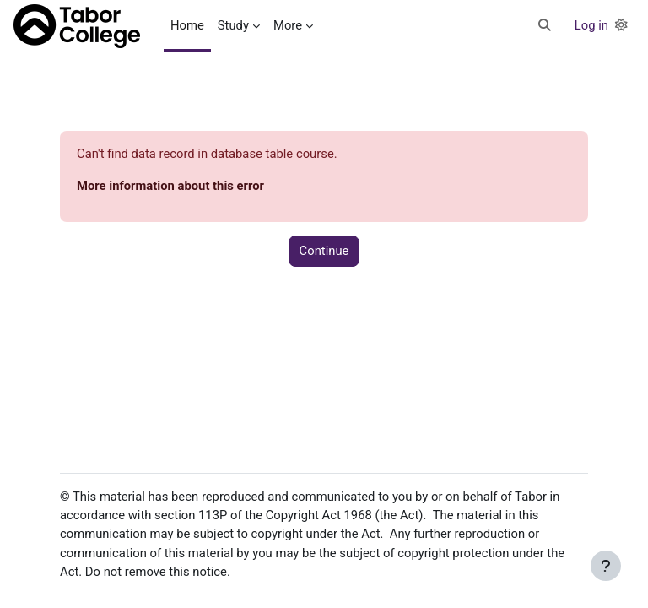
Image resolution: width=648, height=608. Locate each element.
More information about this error (170, 185)
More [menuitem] (287, 25)
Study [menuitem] (233, 25)
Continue (324, 250)
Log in (591, 25)
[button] (544, 26)
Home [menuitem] (187, 25)
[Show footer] (606, 566)
